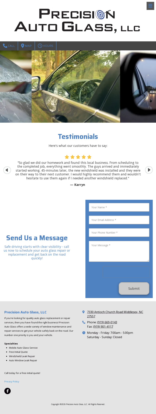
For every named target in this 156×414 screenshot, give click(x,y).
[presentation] (126, 271)
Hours (45, 46)
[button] (149, 170)
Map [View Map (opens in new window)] (26, 46)
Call (9, 46)
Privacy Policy (11, 381)
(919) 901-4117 (103, 327)
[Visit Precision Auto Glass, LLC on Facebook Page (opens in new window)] (7, 391)
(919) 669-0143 (107, 322)
